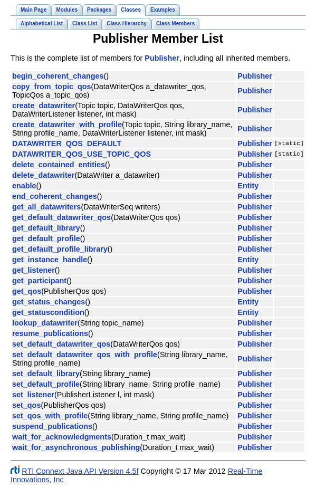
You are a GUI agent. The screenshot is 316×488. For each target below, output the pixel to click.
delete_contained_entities (58, 164)
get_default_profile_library (60, 249)
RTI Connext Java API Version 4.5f (80, 471)
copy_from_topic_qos (51, 86)
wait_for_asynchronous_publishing (76, 447)
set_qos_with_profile (50, 416)
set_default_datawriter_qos (61, 344)
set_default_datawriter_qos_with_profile (84, 354)
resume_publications (50, 333)
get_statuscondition (48, 312)
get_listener (33, 270)
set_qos (26, 405)
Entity (247, 185)
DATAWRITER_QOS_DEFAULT (66, 143)
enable (24, 185)
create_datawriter (43, 105)
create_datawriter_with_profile (67, 124)
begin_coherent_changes (58, 76)
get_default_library (46, 228)
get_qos (26, 291)
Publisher (162, 58)
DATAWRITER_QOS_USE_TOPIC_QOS (81, 154)
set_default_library (46, 373)
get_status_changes (48, 302)
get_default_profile (46, 238)
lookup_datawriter (45, 323)
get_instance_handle (49, 259)
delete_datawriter (43, 175)
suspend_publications (52, 426)
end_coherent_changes (54, 196)
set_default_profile (46, 384)
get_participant (39, 280)
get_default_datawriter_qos (61, 217)
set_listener (33, 394)
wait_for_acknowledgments (61, 437)
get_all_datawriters (46, 207)
